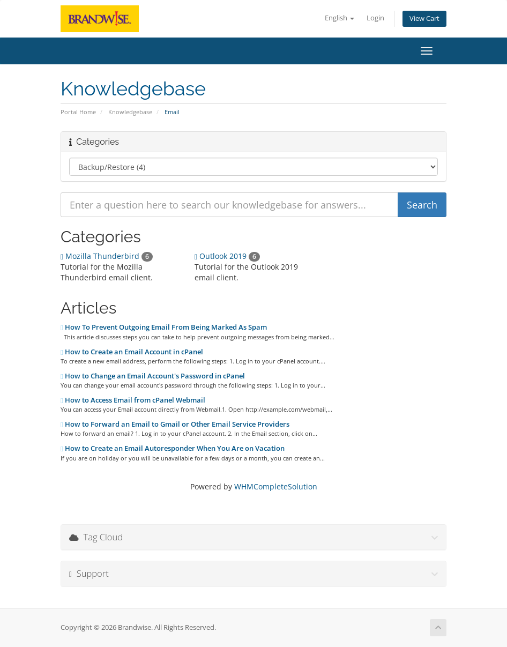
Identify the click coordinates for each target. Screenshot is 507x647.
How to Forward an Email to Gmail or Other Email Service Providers (175, 424)
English (339, 18)
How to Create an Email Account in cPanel (132, 351)
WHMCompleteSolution (275, 486)
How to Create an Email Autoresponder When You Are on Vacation (173, 448)
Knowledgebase (130, 112)
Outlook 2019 (227, 256)
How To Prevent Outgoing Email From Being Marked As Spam (164, 327)
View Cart (424, 18)
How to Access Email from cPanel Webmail (133, 400)
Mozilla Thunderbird (107, 256)
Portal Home (78, 112)
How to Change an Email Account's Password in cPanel (153, 376)
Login (375, 18)
